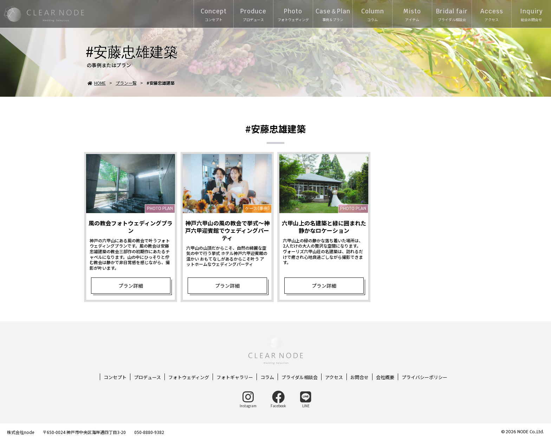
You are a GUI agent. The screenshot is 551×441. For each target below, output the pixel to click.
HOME (96, 83)
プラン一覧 (126, 83)
